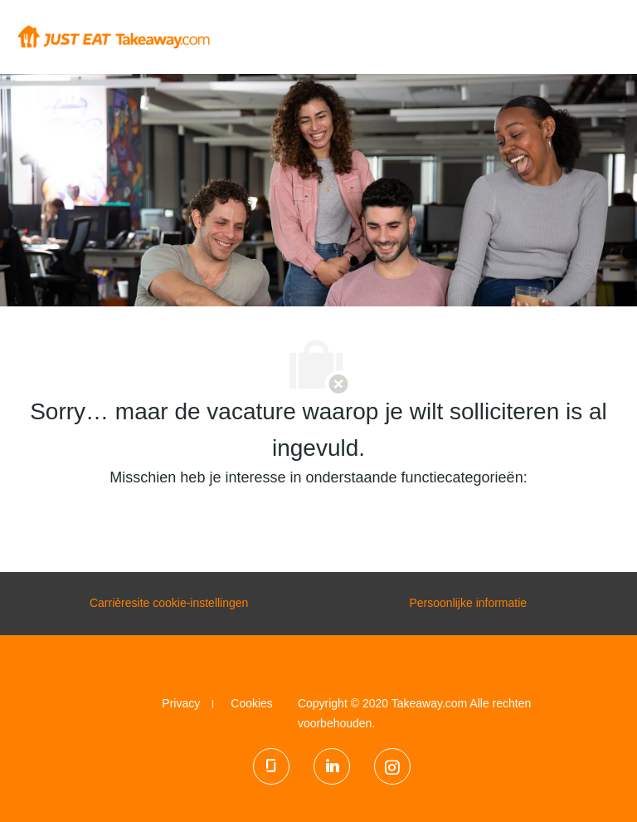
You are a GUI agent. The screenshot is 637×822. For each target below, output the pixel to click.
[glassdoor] (271, 766)
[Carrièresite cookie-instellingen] (169, 604)
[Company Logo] (113, 35)
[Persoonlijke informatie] (467, 604)
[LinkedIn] (332, 766)
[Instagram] (392, 766)
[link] (180, 703)
